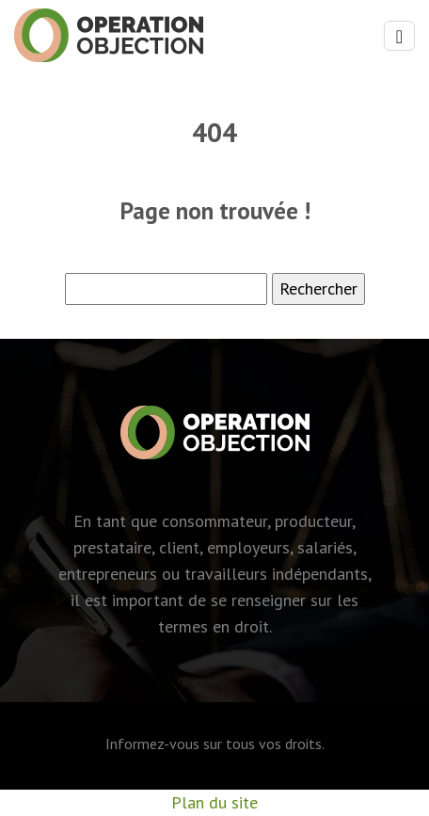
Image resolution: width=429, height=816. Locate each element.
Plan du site (214, 802)
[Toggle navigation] (399, 36)
